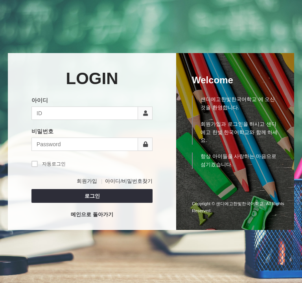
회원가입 (87, 181)
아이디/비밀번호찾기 (129, 181)
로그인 (92, 196)
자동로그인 (48, 163)
